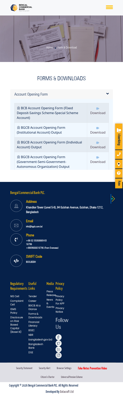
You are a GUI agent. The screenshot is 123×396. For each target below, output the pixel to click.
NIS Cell (14, 296)
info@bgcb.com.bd (34, 226)
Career (32, 301)
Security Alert (44, 368)
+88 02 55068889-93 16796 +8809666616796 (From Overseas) (42, 244)
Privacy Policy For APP (60, 300)
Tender (32, 296)
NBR (30, 335)
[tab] (61, 94)
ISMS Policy (13, 311)
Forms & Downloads (35, 315)
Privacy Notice (60, 310)
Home (49, 47)
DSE (30, 352)
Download (97, 111)
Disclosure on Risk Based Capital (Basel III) (16, 325)
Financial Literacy (33, 323)
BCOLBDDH (31, 261)
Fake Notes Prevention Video (92, 368)
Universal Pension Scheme (72, 376)
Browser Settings (64, 368)
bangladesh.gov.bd (40, 339)
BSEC (31, 330)
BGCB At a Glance (34, 307)
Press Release (51, 293)
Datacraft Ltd (66, 391)
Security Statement (24, 368)
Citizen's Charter (48, 376)
